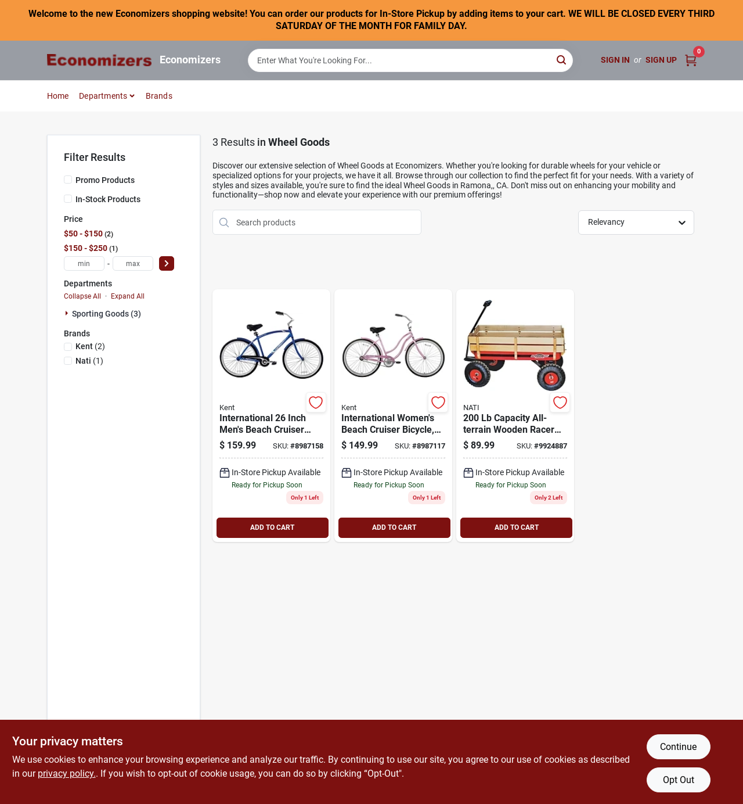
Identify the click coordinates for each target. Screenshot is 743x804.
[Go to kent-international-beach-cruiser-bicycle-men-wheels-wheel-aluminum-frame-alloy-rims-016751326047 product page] (271, 415)
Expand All (128, 296)
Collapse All (82, 296)
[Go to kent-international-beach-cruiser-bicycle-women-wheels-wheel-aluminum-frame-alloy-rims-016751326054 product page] (393, 415)
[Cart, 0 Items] (691, 60)
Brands (159, 95)
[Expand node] (68, 313)
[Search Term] (410, 60)
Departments (103, 95)
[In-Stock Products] (68, 199)
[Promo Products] (68, 179)
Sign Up (661, 59)
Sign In (615, 59)
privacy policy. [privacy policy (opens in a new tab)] (67, 773)
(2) (90, 346)
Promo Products (105, 180)
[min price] (84, 263)
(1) (89, 360)
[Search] (562, 59)
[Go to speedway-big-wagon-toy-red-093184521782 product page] (515, 415)
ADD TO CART (272, 527)
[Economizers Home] (99, 60)
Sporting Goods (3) (106, 313)
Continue (678, 746)
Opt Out (678, 779)
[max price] (133, 263)
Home (58, 95)
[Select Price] (166, 263)
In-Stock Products (107, 199)
